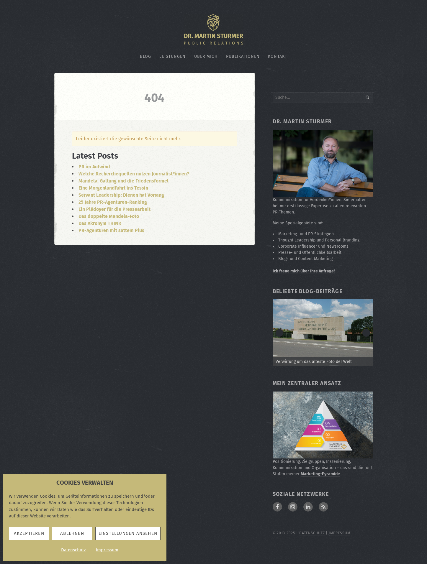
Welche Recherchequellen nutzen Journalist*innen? (133, 174)
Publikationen (243, 56)
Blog (145, 56)
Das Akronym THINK (99, 223)
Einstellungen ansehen (128, 533)
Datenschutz (73, 550)
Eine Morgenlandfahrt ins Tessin (113, 188)
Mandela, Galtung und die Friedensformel (123, 181)
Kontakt (277, 56)
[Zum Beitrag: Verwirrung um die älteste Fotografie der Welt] (323, 332)
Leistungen (172, 56)
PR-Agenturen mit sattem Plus (111, 230)
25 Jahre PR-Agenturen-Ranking (112, 202)
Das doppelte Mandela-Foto (108, 216)
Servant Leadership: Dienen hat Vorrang (121, 195)
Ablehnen (72, 533)
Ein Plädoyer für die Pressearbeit (114, 209)
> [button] (366, 333)
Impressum (107, 550)
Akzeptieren (29, 533)
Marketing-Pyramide (320, 473)
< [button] (279, 333)
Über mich (206, 56)
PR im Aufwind (94, 167)
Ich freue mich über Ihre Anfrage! (304, 271)
